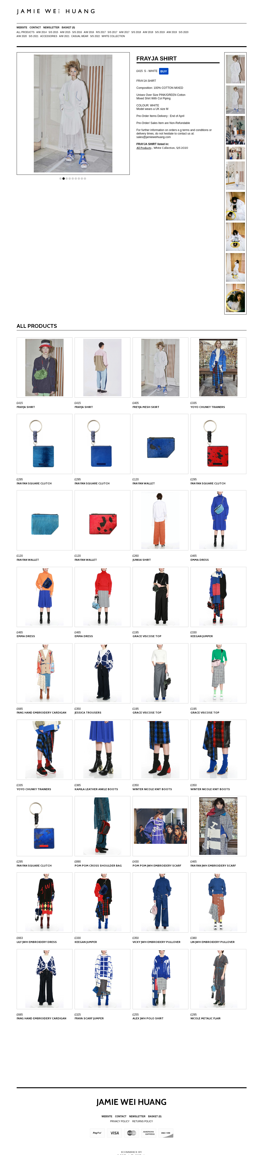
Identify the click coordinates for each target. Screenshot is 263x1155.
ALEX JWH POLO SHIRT (148, 1018)
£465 (194, 555)
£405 (136, 403)
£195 (136, 632)
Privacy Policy (119, 1121)
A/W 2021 (64, 36)
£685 (20, 708)
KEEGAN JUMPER (202, 636)
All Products (25, 32)
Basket (68, 27)
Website (22, 27)
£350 (78, 708)
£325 (78, 1014)
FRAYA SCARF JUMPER (89, 1018)
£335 (194, 403)
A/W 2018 (148, 32)
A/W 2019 (172, 32)
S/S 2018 (136, 32)
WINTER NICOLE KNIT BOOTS (152, 789)
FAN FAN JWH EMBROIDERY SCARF (213, 865)
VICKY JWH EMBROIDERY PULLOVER (156, 942)
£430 (136, 861)
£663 (20, 938)
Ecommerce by (131, 1152)
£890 (78, 861)
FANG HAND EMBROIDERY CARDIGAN (41, 712)
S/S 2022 (95, 36)
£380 (194, 938)
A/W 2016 (89, 32)
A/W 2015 (65, 32)
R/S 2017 (101, 32)
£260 (136, 555)
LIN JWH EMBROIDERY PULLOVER (213, 942)
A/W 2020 (22, 36)
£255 (136, 1014)
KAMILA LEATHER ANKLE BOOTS (96, 789)
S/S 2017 (112, 32)
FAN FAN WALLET (144, 483)
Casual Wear (79, 36)
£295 (20, 479)
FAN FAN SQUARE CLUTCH (34, 483)
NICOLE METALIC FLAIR (206, 1018)
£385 (78, 785)
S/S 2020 (183, 32)
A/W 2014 (41, 32)
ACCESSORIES (48, 36)
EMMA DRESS (200, 559)
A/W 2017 (124, 32)
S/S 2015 (53, 32)
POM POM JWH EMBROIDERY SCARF (157, 865)
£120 (136, 479)
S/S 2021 (33, 36)
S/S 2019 (160, 32)
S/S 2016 (77, 32)
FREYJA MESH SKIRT (146, 407)
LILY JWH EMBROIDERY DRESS (37, 942)
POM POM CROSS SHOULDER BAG (98, 865)
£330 (194, 632)
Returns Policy (142, 1121)
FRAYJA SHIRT (26, 407)
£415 (20, 403)
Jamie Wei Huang (131, 1102)
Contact (35, 27)
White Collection (113, 36)
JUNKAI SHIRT (142, 559)
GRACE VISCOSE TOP (147, 636)
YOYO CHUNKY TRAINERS (208, 407)
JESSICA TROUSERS (88, 712)
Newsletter (51, 27)
